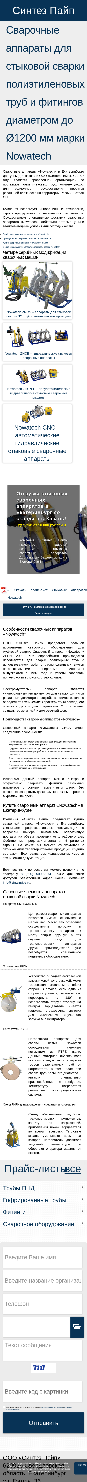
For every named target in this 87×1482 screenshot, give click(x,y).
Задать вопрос (43, 613)
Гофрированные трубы (34, 1200)
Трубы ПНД (19, 1188)
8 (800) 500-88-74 (36, 874)
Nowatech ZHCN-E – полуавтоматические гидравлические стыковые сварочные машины (38, 393)
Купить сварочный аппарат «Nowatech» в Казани (26, 243)
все (73, 1168)
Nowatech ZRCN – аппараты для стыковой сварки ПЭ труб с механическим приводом (38, 314)
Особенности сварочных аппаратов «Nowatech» (26, 234)
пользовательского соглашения (52, 1407)
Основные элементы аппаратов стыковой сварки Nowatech (31, 247)
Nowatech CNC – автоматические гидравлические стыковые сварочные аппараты (37, 443)
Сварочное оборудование (38, 1224)
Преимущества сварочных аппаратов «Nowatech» (27, 238)
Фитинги (14, 1212)
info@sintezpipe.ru (16, 882)
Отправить (43, 1423)
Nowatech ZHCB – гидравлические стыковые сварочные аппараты (39, 356)
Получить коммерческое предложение (43, 607)
